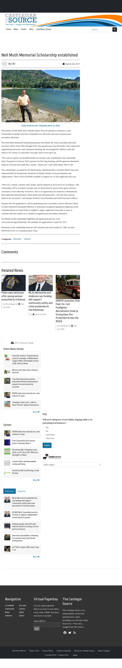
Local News (9, 605)
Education (17, 239)
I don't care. (50, 438)
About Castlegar (104, 651)
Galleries (8, 615)
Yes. (47, 427)
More (36, 412)
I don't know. (50, 435)
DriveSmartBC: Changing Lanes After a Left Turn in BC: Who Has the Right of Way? (25, 452)
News (16, 29)
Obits (31, 29)
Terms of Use (34, 651)
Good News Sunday (43, 29)
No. (47, 431)
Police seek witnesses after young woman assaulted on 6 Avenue (13, 296)
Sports (21, 615)
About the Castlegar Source (84, 651)
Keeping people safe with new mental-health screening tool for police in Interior (25, 526)
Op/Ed (21, 612)
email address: (40, 621)
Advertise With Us (19, 651)
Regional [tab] (21, 491)
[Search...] (102, 29)
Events (23, 29)
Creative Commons (64, 651)
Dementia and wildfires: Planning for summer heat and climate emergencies (25, 538)
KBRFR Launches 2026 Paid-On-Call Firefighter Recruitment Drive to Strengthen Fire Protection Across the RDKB (68, 311)
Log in (75, 655)
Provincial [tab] (9, 491)
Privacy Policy (47, 651)
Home (8, 29)
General (27, 239)
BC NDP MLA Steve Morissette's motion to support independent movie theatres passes (25, 515)
